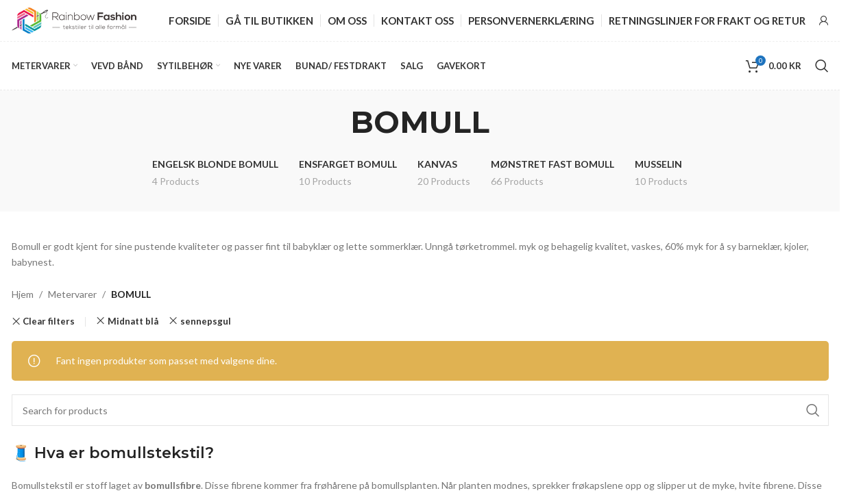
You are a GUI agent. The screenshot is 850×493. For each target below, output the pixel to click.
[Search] (822, 65)
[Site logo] (74, 19)
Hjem (23, 294)
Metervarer (72, 294)
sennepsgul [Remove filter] (205, 321)
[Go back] (333, 122)
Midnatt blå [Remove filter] (133, 321)
